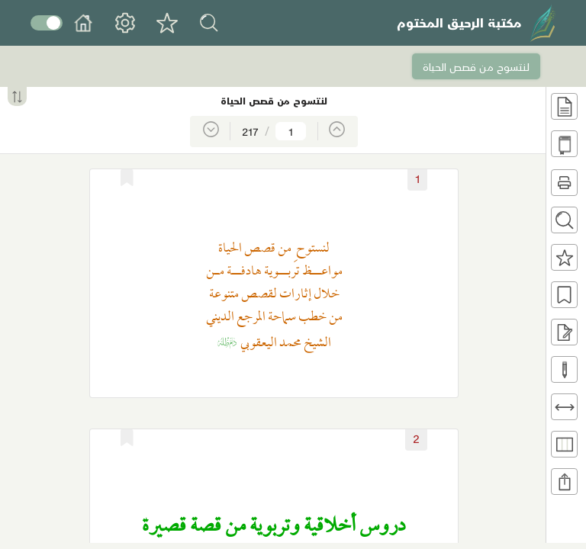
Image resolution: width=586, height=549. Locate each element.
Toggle (47, 22)
